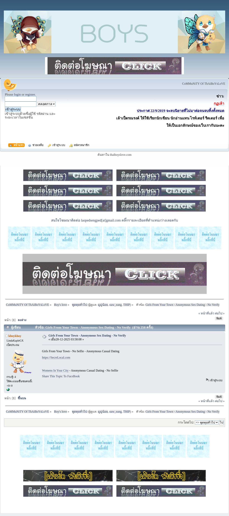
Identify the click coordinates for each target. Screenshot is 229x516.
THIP (126, 304)
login (17, 94)
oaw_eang (115, 304)
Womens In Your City (55, 370)
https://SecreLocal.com (56, 357)
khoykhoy (14, 336)
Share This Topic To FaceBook (61, 376)
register (30, 94)
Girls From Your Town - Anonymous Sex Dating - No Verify (87, 335)
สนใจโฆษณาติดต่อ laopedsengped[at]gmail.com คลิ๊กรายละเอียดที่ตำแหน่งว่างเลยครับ (114, 220)
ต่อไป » (220, 313)
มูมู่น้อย (103, 304)
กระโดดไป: (186, 422)
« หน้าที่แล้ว (206, 313)
